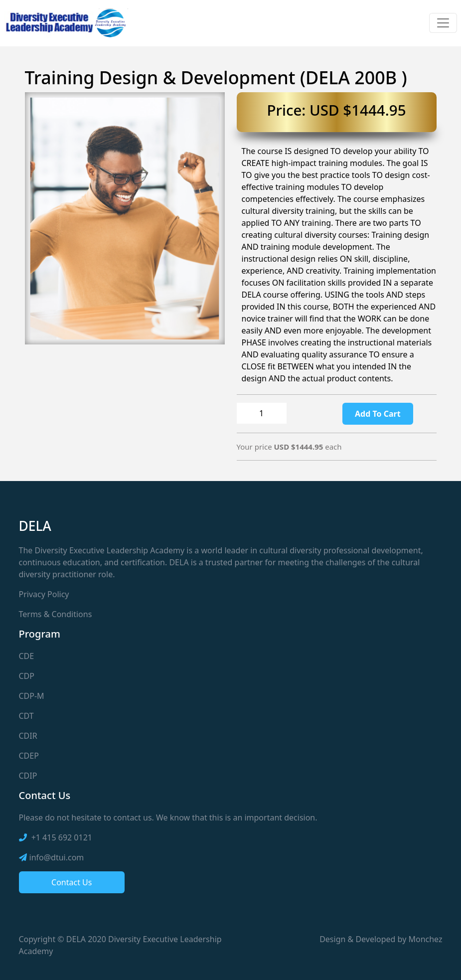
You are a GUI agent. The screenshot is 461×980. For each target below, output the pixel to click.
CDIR (28, 735)
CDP (26, 675)
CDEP (29, 755)
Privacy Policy (44, 594)
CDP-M (31, 695)
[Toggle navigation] (443, 23)
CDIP (28, 775)
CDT (26, 715)
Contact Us (71, 882)
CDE (26, 656)
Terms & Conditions (55, 614)
